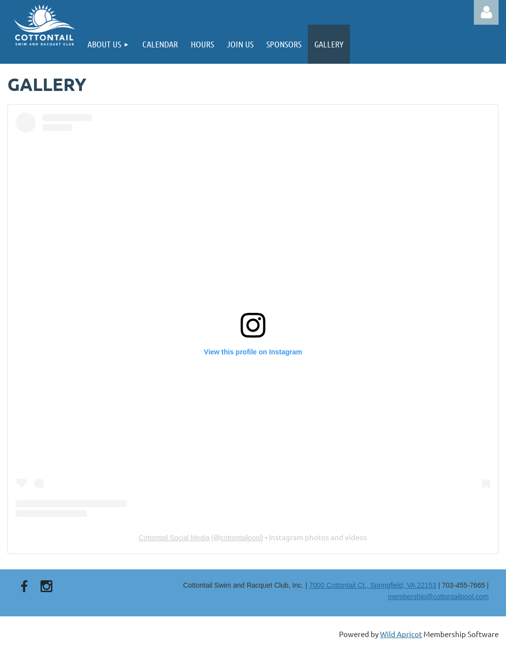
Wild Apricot (401, 634)
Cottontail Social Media (174, 538)
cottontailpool (240, 538)
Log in (486, 12)
